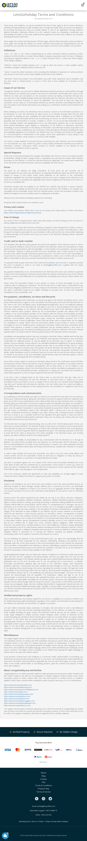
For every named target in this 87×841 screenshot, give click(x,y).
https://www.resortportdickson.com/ (17, 705)
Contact (43, 779)
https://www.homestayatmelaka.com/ (18, 685)
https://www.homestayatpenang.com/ (18, 687)
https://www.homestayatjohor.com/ (17, 696)
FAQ (43, 782)
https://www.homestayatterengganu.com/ (19, 701)
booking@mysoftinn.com (52, 265)
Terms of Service (43, 792)
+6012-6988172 (51, 810)
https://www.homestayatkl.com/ (16, 692)
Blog (44, 776)
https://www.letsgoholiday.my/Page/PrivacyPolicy (22, 213)
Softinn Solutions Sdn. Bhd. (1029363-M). (42, 835)
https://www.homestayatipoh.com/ (17, 699)
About (43, 772)
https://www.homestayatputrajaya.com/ (18, 694)
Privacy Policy (43, 788)
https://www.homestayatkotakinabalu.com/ (20, 703)
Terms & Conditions (43, 785)
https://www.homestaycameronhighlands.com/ (21, 689)
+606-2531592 (46, 815)
